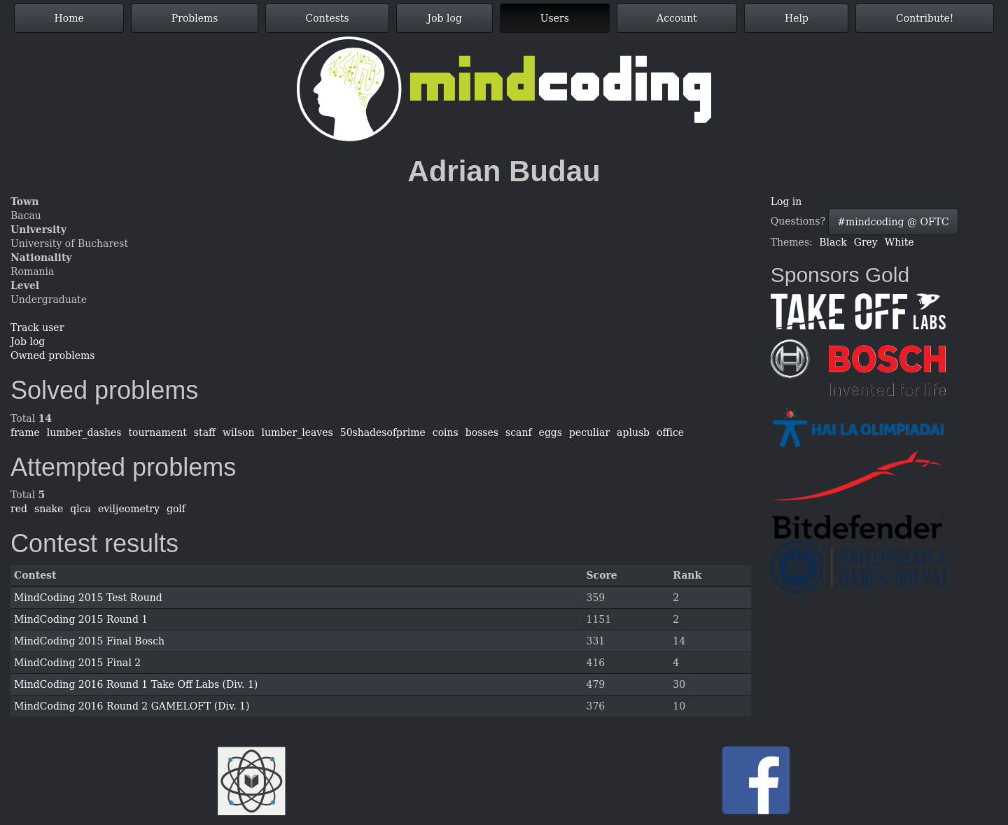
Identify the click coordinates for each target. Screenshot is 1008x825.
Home (69, 18)
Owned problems (52, 355)
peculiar (589, 432)
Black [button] (832, 242)
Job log (445, 18)
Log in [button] (786, 201)
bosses (481, 432)
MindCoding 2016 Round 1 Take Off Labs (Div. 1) (136, 684)
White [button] (899, 242)
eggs (550, 432)
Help (796, 18)
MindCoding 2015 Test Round (88, 597)
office (670, 432)
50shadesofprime (383, 432)
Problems (195, 18)
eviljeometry (129, 508)
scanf (518, 432)
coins (445, 432)
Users (554, 18)
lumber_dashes (84, 432)
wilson (239, 432)
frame (25, 432)
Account (677, 18)
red (18, 508)
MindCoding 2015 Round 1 (81, 619)
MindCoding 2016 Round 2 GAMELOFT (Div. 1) (131, 706)
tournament (157, 432)
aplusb (633, 432)
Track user (37, 327)
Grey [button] (866, 242)
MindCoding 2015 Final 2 (77, 662)
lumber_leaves (297, 432)
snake (48, 508)
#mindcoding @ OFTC (892, 221)
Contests (327, 18)
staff (205, 432)
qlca (80, 508)
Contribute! (924, 18)
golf (176, 508)
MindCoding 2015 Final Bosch (89, 641)
